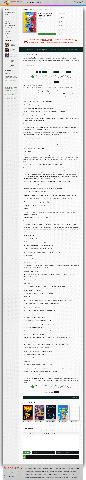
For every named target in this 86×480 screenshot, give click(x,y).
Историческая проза (10, 25)
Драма (6, 35)
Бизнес (6, 14)
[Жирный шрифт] (24, 434)
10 (62, 76)
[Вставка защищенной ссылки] (46, 434)
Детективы (31, 9)
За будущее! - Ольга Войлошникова (11, 90)
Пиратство (11, 476)
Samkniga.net (25, 9)
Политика (7, 19)
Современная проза (10, 12)
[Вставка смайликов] (42, 434)
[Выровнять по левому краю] (31, 434)
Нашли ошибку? (42, 21)
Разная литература (10, 17)
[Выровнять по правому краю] (35, 434)
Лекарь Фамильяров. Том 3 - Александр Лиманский (11, 80)
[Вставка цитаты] (49, 434)
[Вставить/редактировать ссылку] (44, 434)
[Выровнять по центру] (33, 434)
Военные (7, 21)
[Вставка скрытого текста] (55, 434)
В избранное (74, 397)
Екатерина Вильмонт (63, 22)
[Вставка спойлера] (53, 434)
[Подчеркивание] (28, 434)
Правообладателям (11, 472)
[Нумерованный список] (39, 434)
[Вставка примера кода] (51, 434)
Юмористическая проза (9, 28)
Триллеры (7, 23)
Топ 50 (38, 2)
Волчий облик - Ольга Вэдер (11, 98)
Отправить (26, 452)
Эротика (7, 33)
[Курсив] (26, 434)
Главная (30, 2)
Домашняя (7, 31)
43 (69, 76)
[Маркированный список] (37, 434)
